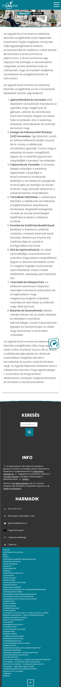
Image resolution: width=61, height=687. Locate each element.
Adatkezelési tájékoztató (13, 573)
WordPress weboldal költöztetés (15, 655)
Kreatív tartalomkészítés (13, 620)
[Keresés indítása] (29, 432)
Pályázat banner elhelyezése (14, 629)
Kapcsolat (7, 571)
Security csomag (9, 603)
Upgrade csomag (9, 606)
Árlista (6, 557)
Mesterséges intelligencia (13, 625)
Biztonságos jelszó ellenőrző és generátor (19, 594)
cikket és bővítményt (12, 488)
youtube (6, 550)
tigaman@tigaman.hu (15, 523)
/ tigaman (10, 544)
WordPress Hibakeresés (12, 650)
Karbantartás (8, 601)
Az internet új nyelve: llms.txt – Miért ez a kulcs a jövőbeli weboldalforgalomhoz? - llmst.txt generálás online (26, 614)
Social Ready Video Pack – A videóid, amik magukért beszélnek (26, 660)
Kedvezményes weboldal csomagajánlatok (19, 559)
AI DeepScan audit (10, 627)
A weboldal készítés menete (13, 636)
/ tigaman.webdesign (14, 537)
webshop (6, 676)
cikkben (25, 479)
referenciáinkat (21, 483)
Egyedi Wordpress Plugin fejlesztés (16, 643)
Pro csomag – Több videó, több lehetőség (18, 667)
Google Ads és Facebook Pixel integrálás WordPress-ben (24, 590)
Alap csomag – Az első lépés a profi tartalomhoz (21, 662)
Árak (5, 555)
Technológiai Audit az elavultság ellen (18, 596)
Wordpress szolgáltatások (13, 638)
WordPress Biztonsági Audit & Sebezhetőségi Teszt (22, 648)
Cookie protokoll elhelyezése (14, 583)
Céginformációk (9, 568)
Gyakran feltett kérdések (13, 671)
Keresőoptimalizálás (11, 608)
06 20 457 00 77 (12, 509)
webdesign (7, 674)
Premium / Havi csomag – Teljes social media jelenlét (23, 664)
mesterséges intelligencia (13, 552)
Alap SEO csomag (9, 610)
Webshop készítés (9, 645)
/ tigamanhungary (13, 530)
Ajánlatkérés (8, 576)
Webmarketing (9, 632)
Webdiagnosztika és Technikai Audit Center (20, 599)
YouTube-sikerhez (11, 476)
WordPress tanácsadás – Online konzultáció (20, 653)
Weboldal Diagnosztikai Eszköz (15, 618)
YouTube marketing (10, 657)
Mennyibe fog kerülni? (12, 561)
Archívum (7, 566)
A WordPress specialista (12, 641)
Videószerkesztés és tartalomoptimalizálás (19, 669)
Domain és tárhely (10, 585)
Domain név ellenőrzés (12, 587)
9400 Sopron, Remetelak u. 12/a (19, 516)
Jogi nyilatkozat (9, 578)
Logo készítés (8, 622)
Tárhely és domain (10, 564)
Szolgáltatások (9, 580)
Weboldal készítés (10, 634)
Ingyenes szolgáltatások (12, 592)
